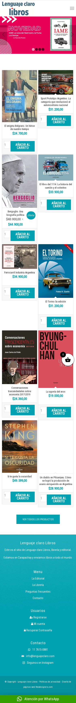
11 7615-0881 (38, 649)
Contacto (38, 598)
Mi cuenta (38, 623)
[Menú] (72, 8)
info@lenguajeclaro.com (38, 656)
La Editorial (38, 578)
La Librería (38, 585)
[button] (38, 699)
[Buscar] (63, 8)
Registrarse (38, 617)
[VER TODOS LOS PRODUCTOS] (38, 519)
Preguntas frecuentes (38, 591)
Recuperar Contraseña (38, 630)
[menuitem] (63, 8)
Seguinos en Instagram (38, 662)
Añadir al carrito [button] (22, 146)
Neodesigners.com (44, 687)
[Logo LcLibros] (23, 8)
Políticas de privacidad (49, 681)
